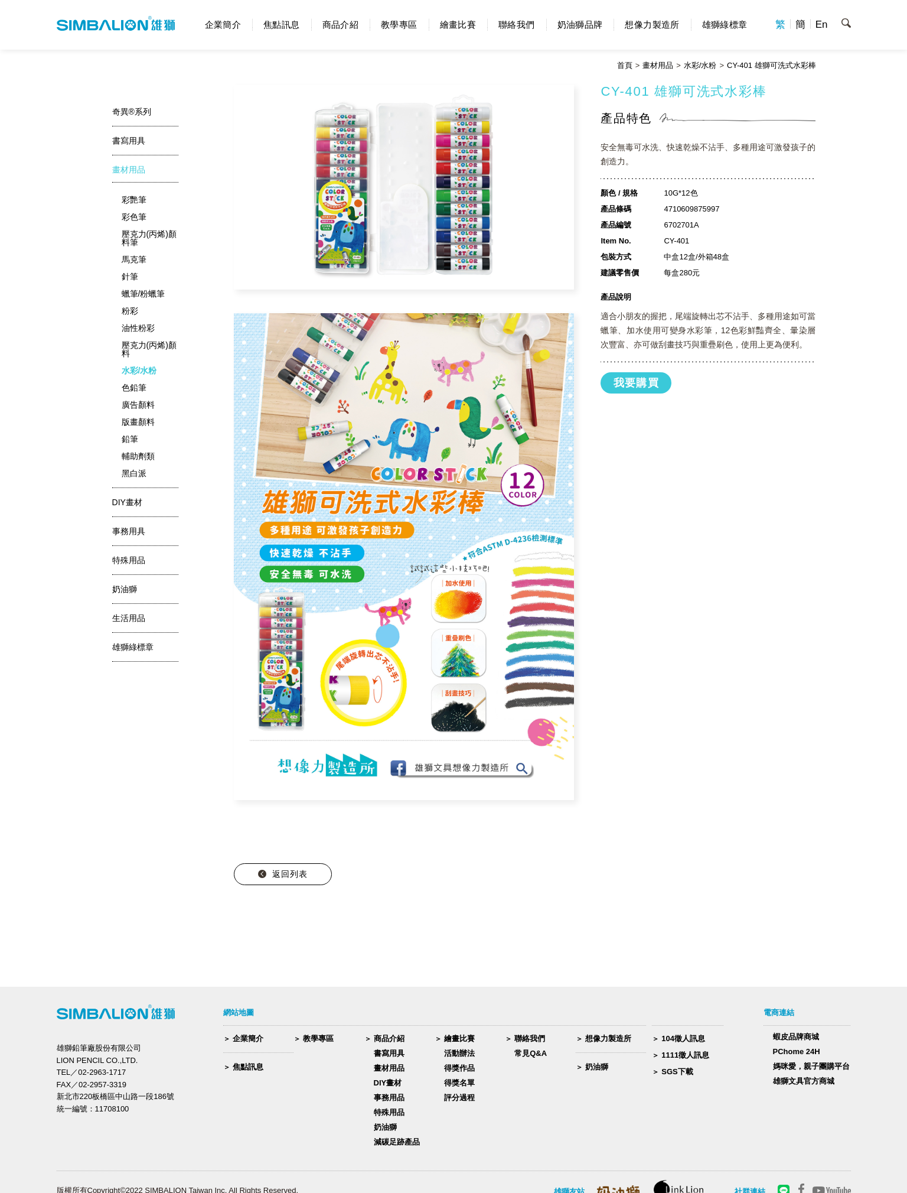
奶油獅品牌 (580, 24)
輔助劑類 (138, 456)
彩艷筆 (134, 200)
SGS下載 (677, 1071)
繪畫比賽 (458, 24)
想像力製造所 (652, 24)
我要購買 (637, 383)
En (821, 24)
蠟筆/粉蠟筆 (143, 294)
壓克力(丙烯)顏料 (149, 349)
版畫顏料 (138, 422)
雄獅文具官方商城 (803, 1081)
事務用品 (389, 1097)
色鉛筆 (134, 387)
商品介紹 (340, 24)
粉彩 (130, 311)
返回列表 (290, 874)
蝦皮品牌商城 (796, 1037)
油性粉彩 (138, 328)
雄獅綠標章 (725, 24)
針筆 (130, 276)
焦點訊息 (281, 24)
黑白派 (134, 473)
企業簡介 (223, 24)
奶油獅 (385, 1127)
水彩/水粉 (700, 65)
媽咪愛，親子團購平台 (811, 1066)
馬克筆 (134, 259)
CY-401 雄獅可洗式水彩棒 (771, 65)
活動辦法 (459, 1053)
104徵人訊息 (683, 1038)
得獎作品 (459, 1068)
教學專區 (399, 24)
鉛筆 (130, 439)
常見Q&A (530, 1053)
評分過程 (459, 1097)
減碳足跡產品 (397, 1142)
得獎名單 (459, 1083)
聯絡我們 (516, 24)
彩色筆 (134, 217)
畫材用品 (657, 65)
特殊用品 (389, 1112)
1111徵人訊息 (685, 1055)
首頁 (624, 65)
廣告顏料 (138, 405)
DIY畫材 (388, 1083)
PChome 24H (796, 1051)
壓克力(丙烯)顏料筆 (149, 238)
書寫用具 (389, 1053)
